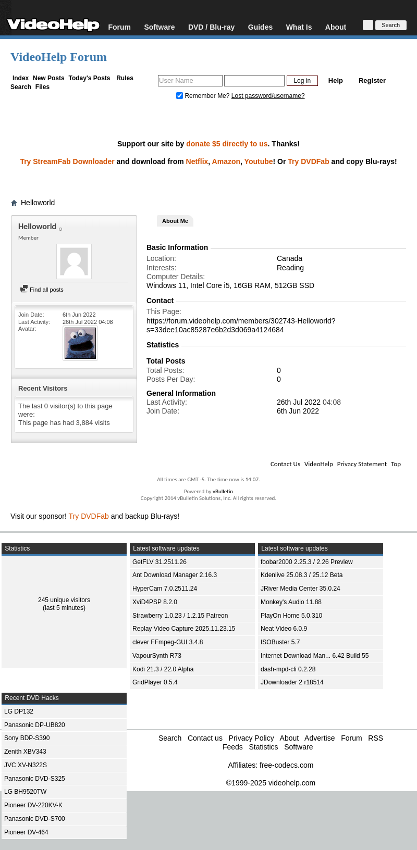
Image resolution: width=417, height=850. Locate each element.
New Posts (49, 78)
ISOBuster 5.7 (280, 642)
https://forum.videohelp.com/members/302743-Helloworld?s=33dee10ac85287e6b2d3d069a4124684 (241, 325)
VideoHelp (318, 464)
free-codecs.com (286, 765)
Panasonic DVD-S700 (34, 818)
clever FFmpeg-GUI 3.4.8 (167, 642)
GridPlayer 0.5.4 (155, 682)
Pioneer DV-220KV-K (33, 805)
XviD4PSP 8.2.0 (154, 602)
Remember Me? (203, 95)
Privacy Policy (251, 738)
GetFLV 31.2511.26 (159, 562)
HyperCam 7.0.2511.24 (164, 588)
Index (21, 78)
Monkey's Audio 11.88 (291, 602)
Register (372, 80)
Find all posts (42, 289)
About (335, 27)
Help (335, 80)
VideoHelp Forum (58, 57)
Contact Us (285, 464)
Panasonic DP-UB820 (34, 725)
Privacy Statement (362, 464)
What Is (299, 27)
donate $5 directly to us (226, 144)
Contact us (205, 738)
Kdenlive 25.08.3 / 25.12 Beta (301, 575)
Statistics (263, 747)
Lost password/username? (268, 95)
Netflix (197, 161)
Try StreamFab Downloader (67, 161)
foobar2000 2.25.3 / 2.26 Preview (307, 562)
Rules (124, 78)
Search (20, 87)
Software (159, 27)
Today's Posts (89, 78)
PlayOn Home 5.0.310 (291, 615)
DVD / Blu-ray (211, 27)
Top (396, 464)
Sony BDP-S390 (27, 738)
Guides (260, 27)
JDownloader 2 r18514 (292, 682)
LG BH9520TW (25, 791)
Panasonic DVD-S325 (34, 778)
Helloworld (38, 202)
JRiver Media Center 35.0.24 (300, 588)
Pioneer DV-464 (26, 832)
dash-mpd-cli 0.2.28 (288, 669)
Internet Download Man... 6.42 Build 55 (315, 655)
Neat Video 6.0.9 (284, 628)
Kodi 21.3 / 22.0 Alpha (162, 669)
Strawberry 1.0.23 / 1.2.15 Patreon (180, 615)
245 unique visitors (64, 600)
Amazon (226, 161)
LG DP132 (18, 711)
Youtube (258, 161)
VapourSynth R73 (156, 655)
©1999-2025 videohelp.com (270, 783)
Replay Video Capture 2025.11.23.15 (183, 628)
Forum (119, 27)
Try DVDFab (308, 161)
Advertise (319, 738)
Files (42, 87)
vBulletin (223, 491)
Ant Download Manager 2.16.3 (174, 575)
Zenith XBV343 (25, 751)
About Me (175, 221)
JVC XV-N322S (25, 765)
